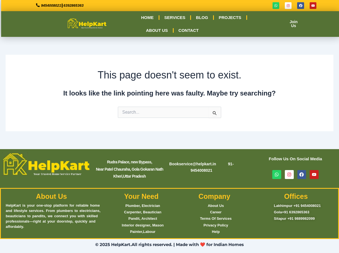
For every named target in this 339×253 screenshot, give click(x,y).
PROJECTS (229, 17)
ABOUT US (157, 30)
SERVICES (174, 17)
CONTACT (188, 30)
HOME (147, 17)
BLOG (202, 17)
